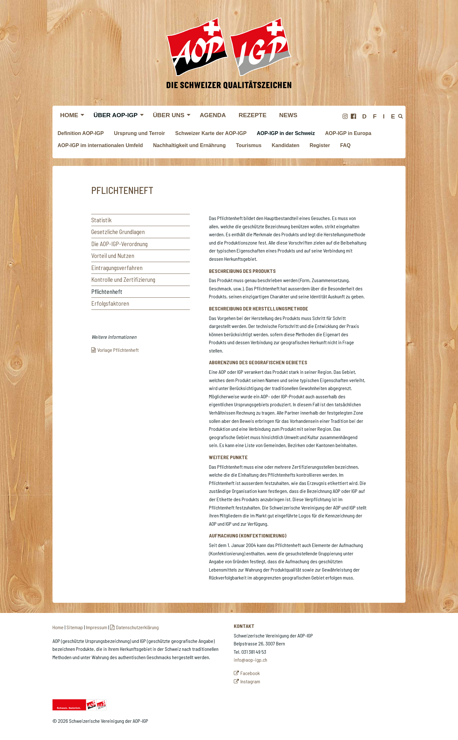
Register (319, 145)
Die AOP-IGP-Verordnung (119, 243)
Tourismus (249, 145)
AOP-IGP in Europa (348, 133)
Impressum (96, 627)
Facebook (250, 673)
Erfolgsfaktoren (110, 303)
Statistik (101, 220)
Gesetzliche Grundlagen (118, 231)
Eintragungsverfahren (116, 267)
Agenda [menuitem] (213, 115)
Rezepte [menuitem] (253, 115)
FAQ (345, 145)
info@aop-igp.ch (250, 660)
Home (58, 627)
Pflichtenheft (106, 291)
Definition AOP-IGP (81, 133)
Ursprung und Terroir (139, 133)
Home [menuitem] (69, 115)
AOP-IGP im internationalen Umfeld (100, 145)
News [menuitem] (288, 115)
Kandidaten (285, 145)
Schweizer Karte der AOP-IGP (210, 133)
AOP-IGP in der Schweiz (286, 133)
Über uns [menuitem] (168, 115)
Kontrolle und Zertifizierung (123, 279)
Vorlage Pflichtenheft (118, 350)
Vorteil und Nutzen (112, 255)
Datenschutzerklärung (137, 627)
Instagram (250, 681)
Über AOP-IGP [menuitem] (116, 115)
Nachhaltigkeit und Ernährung (189, 145)
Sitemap (74, 627)
